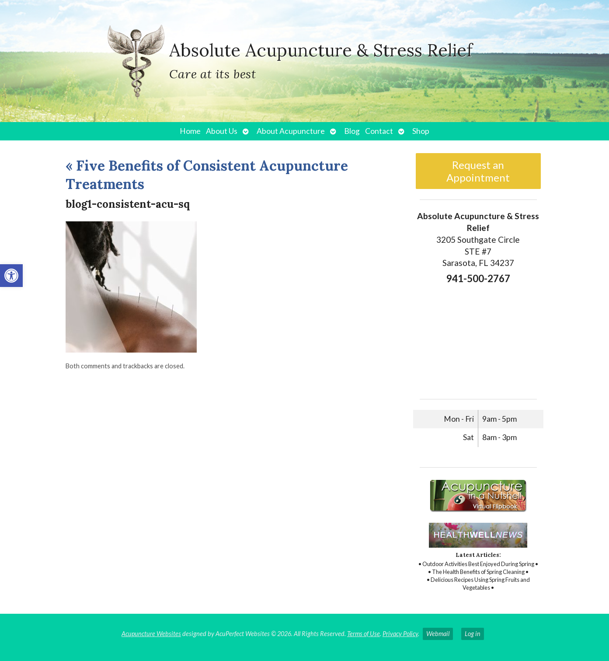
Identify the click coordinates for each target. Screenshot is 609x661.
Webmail (437, 633)
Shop (420, 131)
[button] (11, 275)
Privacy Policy (400, 633)
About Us (221, 131)
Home (190, 131)
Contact (379, 131)
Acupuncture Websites (151, 633)
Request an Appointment (478, 171)
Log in (472, 633)
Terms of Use (363, 633)
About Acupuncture (291, 131)
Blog (352, 131)
